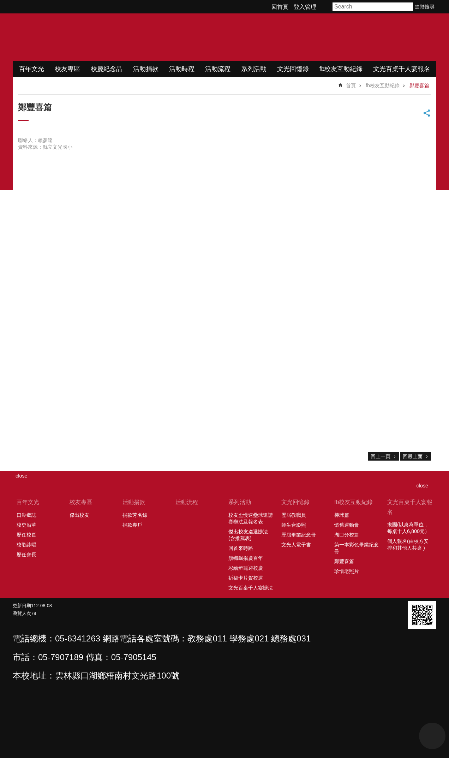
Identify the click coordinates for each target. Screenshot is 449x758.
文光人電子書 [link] (296, 544)
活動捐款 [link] (145, 68)
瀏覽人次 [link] (22, 613)
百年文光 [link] (31, 68)
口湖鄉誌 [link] (26, 515)
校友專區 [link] (67, 68)
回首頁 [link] (279, 7)
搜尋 (408, 6)
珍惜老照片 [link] (346, 571)
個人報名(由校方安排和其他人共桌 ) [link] (408, 544)
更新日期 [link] (22, 605)
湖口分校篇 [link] (346, 535)
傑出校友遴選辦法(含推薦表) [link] (248, 535)
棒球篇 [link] (341, 515)
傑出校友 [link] (79, 515)
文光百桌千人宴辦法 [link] (250, 588)
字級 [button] (325, 6)
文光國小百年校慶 (87, 37)
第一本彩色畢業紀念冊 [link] (356, 548)
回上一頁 (380, 456)
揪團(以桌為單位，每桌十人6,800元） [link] (408, 528)
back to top (432, 736)
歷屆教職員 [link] (293, 515)
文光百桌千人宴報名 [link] (401, 68)
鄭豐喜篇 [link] (419, 85)
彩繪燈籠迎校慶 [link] (245, 568)
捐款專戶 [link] (132, 525)
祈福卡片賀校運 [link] (245, 578)
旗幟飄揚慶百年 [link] (245, 558)
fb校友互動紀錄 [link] (341, 68)
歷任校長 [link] (26, 535)
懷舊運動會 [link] (346, 525)
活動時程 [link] (181, 68)
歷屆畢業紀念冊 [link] (298, 535)
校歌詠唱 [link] (26, 544)
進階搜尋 (425, 7)
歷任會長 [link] (26, 554)
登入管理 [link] (305, 7)
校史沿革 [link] (26, 525)
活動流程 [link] (218, 68)
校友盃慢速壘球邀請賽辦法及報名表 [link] (250, 518)
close (422, 485)
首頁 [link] (351, 85)
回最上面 (413, 456)
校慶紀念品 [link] (106, 68)
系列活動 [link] (254, 68)
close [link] (22, 476)
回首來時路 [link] (240, 548)
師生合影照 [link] (293, 525)
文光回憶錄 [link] (293, 68)
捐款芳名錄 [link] (134, 515)
